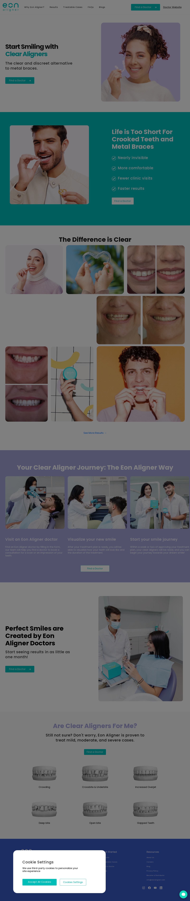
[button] (73, 882)
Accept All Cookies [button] (39, 882)
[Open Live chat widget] (183, 894)
